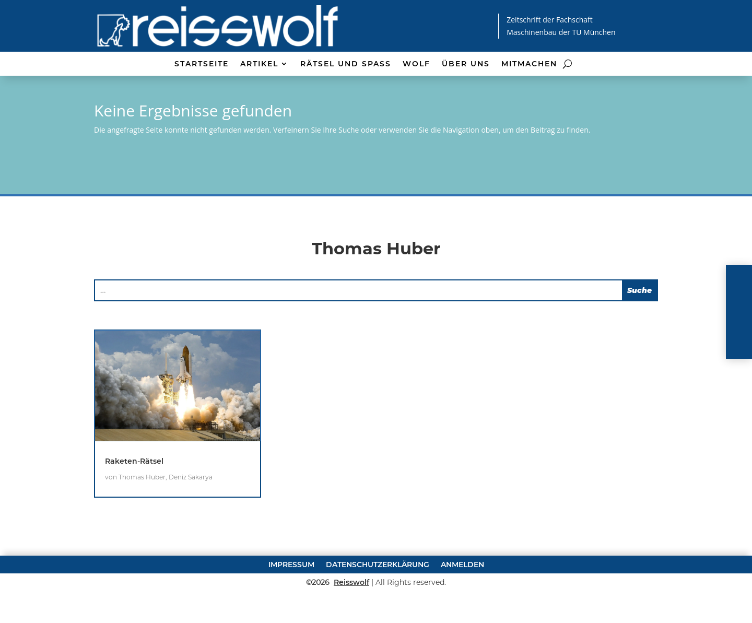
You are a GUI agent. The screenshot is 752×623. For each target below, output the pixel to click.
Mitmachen (529, 64)
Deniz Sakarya (191, 508)
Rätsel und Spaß (345, 64)
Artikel (259, 64)
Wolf (416, 64)
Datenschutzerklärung (377, 595)
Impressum (291, 595)
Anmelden (462, 595)
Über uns (466, 64)
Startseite (201, 64)
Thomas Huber (142, 508)
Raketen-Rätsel (134, 492)
